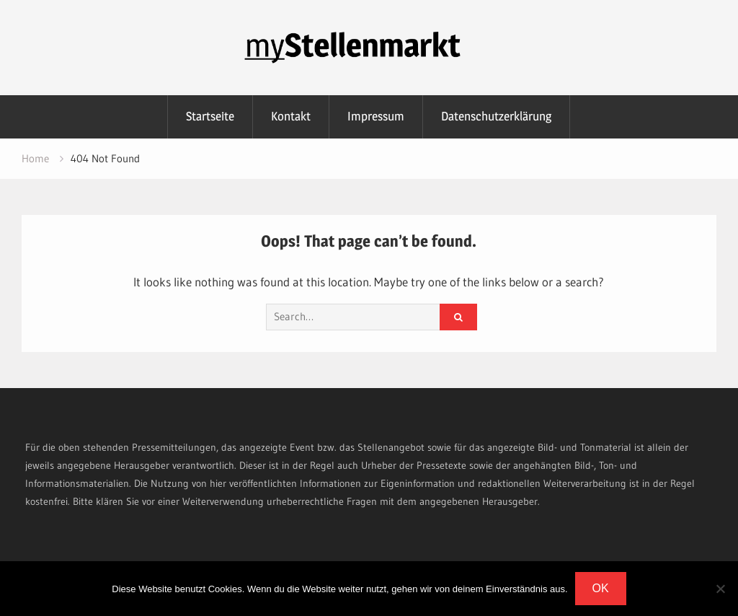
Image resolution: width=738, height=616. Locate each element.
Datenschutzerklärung (496, 116)
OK (600, 588)
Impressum (375, 116)
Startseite (210, 116)
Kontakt (291, 116)
